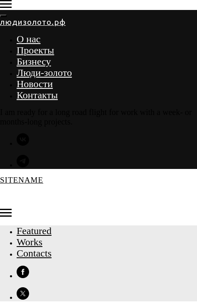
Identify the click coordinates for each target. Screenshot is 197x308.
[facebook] (23, 275)
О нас (28, 39)
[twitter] (23, 297)
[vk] (23, 143)
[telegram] (23, 165)
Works (29, 242)
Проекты (35, 50)
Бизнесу (34, 61)
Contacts (34, 253)
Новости (35, 83)
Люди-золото (44, 72)
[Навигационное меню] (6, 4)
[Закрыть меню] (3, 16)
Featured (34, 230)
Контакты (37, 95)
